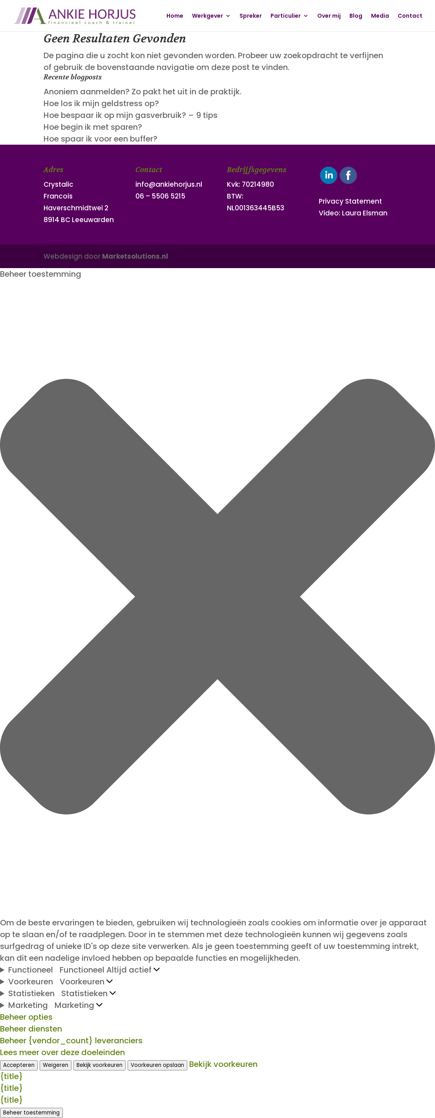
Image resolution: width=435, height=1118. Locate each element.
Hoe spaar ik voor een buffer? (100, 138)
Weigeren (55, 1065)
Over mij (329, 16)
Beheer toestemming (31, 1112)
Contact (410, 16)
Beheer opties (26, 1016)
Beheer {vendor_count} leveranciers (71, 1040)
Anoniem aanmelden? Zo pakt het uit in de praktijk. (142, 91)
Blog (355, 16)
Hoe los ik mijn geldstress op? (101, 103)
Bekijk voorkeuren (99, 1065)
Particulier (286, 16)
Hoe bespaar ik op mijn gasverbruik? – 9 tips (130, 115)
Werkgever (207, 16)
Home (174, 16)
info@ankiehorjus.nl (168, 184)
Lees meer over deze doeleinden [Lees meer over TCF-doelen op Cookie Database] (62, 1052)
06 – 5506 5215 (160, 196)
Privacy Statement (350, 201)
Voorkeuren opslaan (157, 1065)
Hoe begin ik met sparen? (93, 126)
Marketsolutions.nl (135, 256)
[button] (217, 598)
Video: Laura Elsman (353, 213)
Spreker (250, 16)
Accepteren (19, 1065)
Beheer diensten (31, 1028)
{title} (11, 1076)
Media (380, 16)
